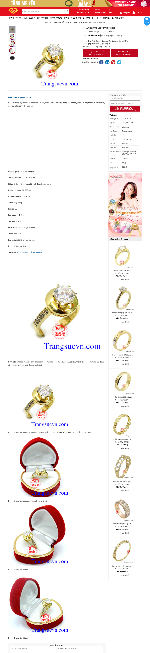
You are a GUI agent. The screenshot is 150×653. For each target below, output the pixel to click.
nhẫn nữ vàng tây (35, 252)
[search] (67, 11)
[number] (92, 47)
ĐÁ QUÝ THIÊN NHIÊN (90, 18)
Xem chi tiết (125, 280)
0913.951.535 (124, 53)
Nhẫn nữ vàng (22, 252)
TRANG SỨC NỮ (28, 18)
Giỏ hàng (137, 12)
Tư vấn (147, 22)
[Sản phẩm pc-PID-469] (125, 205)
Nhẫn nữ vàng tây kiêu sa (19, 97)
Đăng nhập (125, 13)
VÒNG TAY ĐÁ (105, 18)
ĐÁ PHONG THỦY (118, 18)
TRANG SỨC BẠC (56, 18)
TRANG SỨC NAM (15, 18)
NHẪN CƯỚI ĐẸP (42, 18)
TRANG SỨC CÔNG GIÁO (72, 18)
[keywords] (41, 11)
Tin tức (110, 13)
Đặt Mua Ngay (97, 53)
